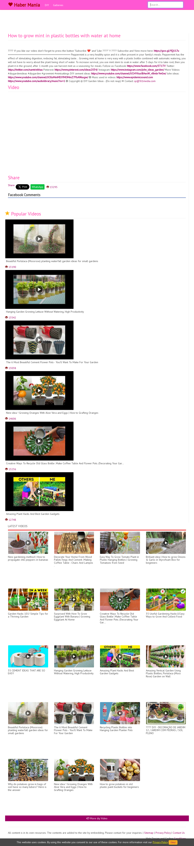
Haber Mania (24, 5)
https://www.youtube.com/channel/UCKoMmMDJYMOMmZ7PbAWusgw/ (48, 77)
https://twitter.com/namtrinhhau (25, 69)
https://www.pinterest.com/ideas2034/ (76, 69)
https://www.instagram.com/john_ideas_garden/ (137, 69)
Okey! (173, 842)
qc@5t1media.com (145, 81)
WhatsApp (37, 187)
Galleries (58, 5)
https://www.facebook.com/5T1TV (146, 66)
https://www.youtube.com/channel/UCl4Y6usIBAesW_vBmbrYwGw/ (128, 73)
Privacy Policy (163, 832)
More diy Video (97, 818)
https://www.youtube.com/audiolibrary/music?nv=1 (36, 81)
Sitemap (148, 832)
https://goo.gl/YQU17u (166, 50)
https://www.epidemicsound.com (135, 77)
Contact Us (179, 832)
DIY (47, 5)
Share (11, 185)
